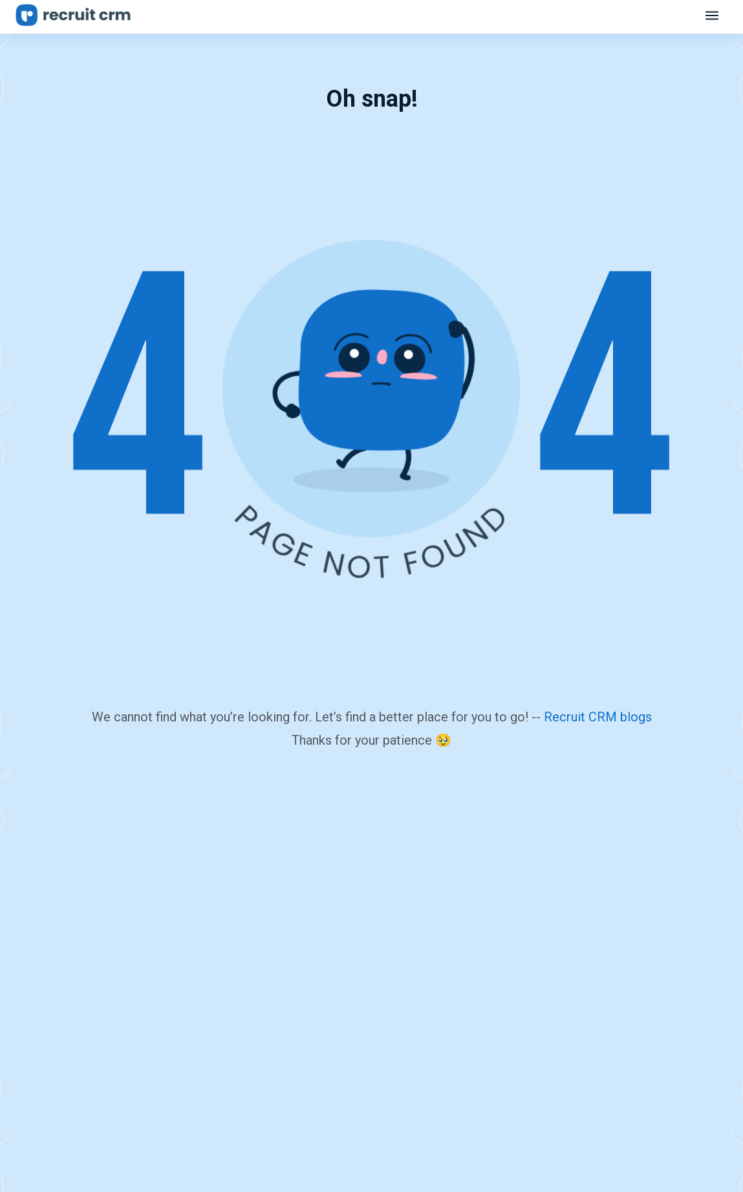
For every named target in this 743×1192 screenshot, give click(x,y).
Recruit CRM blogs (598, 717)
